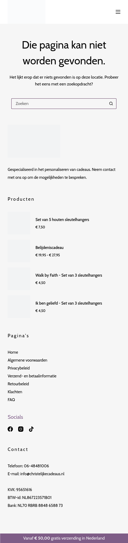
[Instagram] (20, 429)
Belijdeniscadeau (49, 247)
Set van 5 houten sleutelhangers (62, 219)
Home (13, 352)
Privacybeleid (19, 368)
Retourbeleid (18, 384)
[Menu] (118, 11)
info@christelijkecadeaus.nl (42, 474)
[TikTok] (31, 429)
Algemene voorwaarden (27, 360)
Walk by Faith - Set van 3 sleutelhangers (68, 275)
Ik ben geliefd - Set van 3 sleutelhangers (68, 303)
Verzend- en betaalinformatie (32, 376)
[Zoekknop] (111, 103)
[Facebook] (10, 429)
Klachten (15, 392)
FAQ (11, 399)
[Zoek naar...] (58, 103)
